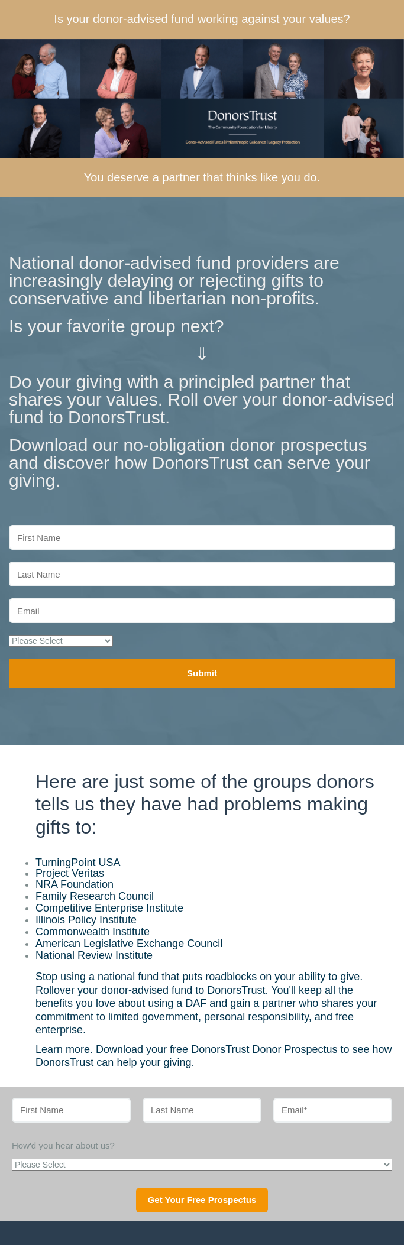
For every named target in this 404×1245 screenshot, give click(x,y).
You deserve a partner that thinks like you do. (202, 177)
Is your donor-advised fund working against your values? (202, 18)
